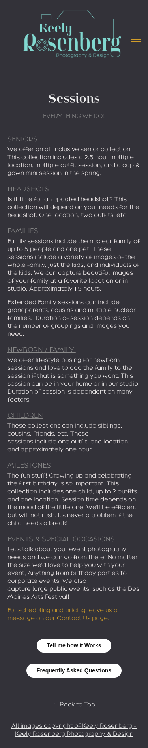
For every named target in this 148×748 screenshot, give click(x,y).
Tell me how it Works (74, 645)
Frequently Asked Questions (74, 670)
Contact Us (73, 618)
